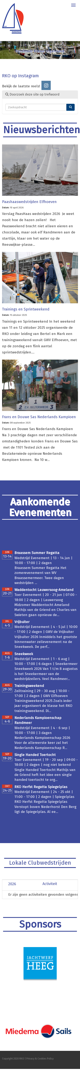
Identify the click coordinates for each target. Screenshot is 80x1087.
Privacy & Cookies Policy (40, 1058)
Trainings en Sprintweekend (25, 309)
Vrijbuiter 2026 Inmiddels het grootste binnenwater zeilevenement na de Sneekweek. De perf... (45, 642)
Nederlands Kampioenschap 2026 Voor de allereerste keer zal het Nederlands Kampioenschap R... (42, 743)
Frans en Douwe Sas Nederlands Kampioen (39, 417)
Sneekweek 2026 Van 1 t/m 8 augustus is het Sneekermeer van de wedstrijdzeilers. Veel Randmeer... (46, 674)
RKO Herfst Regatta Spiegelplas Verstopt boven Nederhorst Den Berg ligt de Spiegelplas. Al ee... (45, 807)
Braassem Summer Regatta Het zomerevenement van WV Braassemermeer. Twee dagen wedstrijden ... (40, 575)
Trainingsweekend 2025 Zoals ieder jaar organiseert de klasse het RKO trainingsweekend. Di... (43, 706)
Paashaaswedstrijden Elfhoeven (29, 202)
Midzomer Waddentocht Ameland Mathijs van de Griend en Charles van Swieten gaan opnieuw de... (45, 610)
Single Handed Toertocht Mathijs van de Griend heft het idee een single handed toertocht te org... (44, 775)
